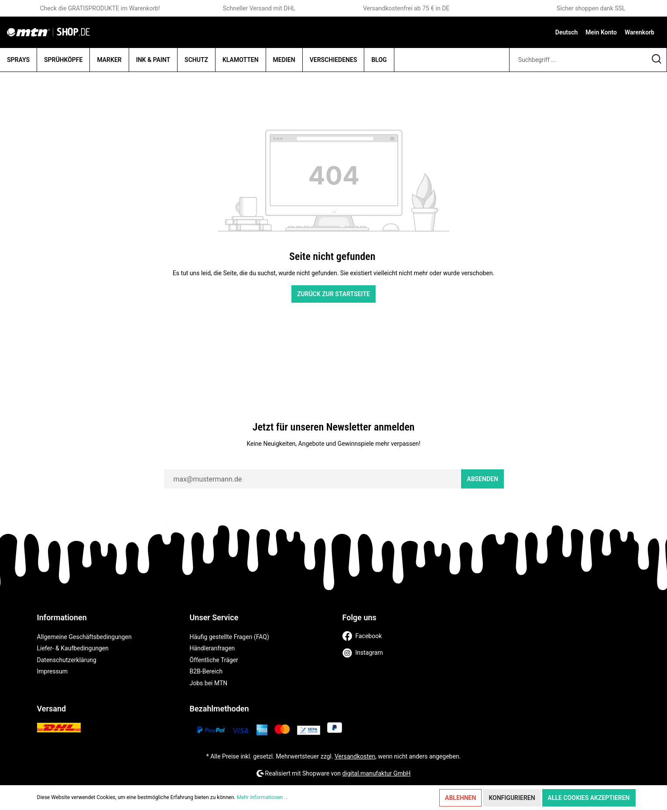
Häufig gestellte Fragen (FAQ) (229, 636)
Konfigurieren (512, 797)
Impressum (52, 671)
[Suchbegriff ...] (578, 60)
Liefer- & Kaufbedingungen (73, 648)
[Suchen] (656, 60)
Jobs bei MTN (209, 683)
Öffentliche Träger (214, 659)
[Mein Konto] (601, 32)
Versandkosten (355, 756)
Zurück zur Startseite (333, 294)
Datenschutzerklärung (66, 659)
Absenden (482, 478)
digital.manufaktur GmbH (376, 773)
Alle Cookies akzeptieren (589, 797)
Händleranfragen (212, 648)
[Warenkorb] (639, 32)
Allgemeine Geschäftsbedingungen (84, 636)
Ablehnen (460, 797)
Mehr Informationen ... (262, 797)
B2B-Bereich (206, 671)
